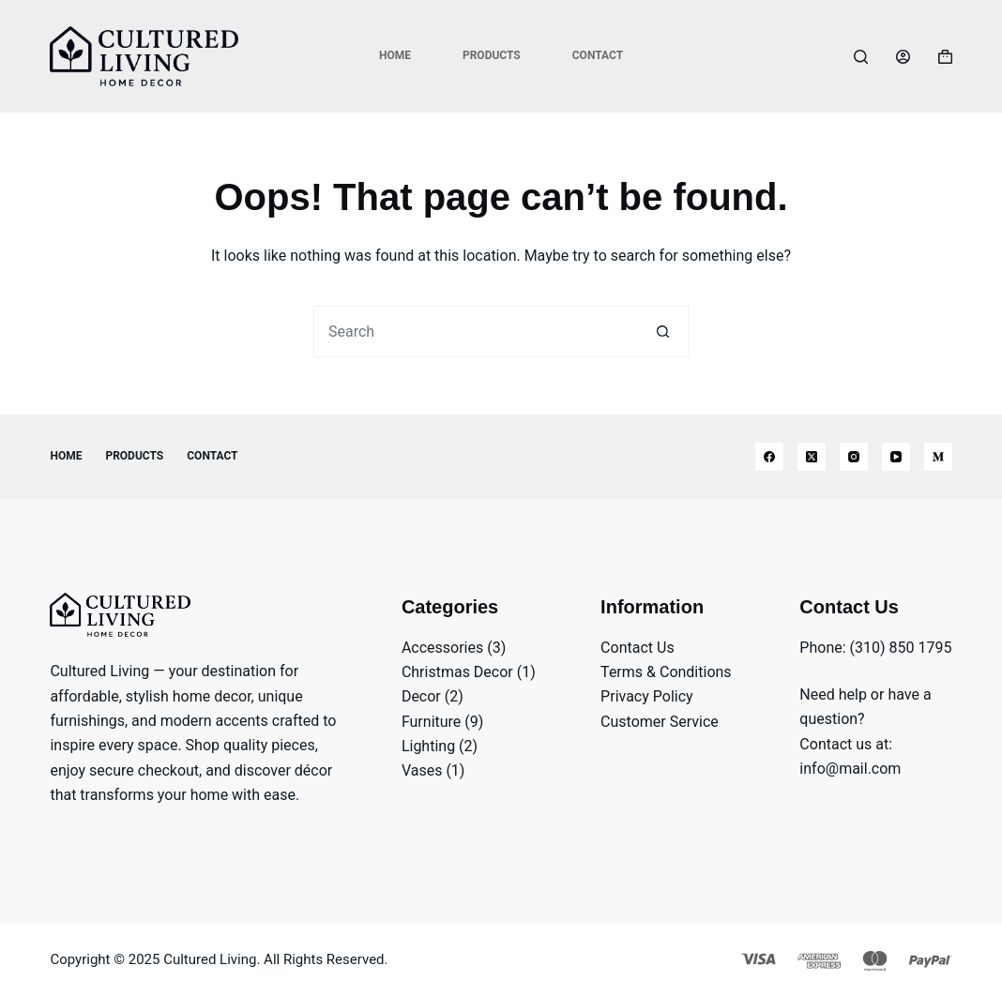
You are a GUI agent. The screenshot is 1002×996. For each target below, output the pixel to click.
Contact (597, 55)
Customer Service (659, 722)
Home (395, 55)
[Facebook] (769, 457)
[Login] (903, 57)
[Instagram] (854, 457)
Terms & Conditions (666, 672)
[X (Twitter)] (811, 457)
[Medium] (938, 457)
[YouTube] (896, 457)
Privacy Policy (646, 696)
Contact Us (637, 647)
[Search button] (663, 331)
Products (492, 55)
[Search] (861, 57)
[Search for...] (475, 331)
